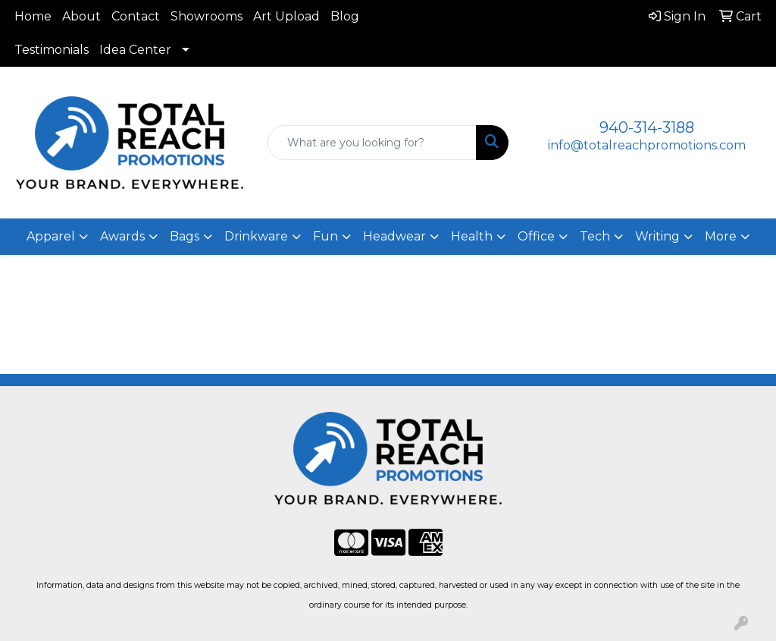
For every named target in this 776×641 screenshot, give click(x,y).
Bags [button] (184, 236)
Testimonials (51, 49)
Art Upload (286, 16)
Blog (344, 16)
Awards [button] (122, 236)
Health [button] (472, 236)
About (81, 16)
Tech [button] (595, 236)
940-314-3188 (646, 127)
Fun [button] (325, 236)
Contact (135, 16)
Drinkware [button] (256, 236)
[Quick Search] (372, 142)
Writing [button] (657, 236)
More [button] (721, 236)
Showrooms (206, 16)
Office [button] (536, 236)
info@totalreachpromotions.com (647, 145)
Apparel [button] (51, 236)
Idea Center (135, 49)
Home (33, 16)
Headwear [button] (394, 236)
